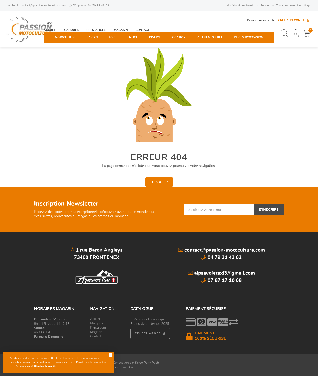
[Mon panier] (306, 33)
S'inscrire (268, 210)
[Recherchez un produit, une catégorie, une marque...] (284, 33)
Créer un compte (294, 20)
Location (178, 33)
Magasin (121, 20)
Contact (143, 20)
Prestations (96, 20)
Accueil (50, 20)
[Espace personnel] (295, 33)
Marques (71, 20)
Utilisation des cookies (44, 366)
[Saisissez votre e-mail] (218, 209)
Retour (159, 182)
